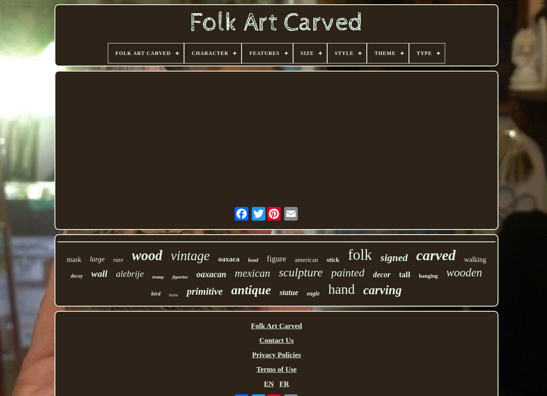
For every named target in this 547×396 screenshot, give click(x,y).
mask (74, 259)
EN (269, 384)
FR (284, 384)
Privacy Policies (276, 355)
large (97, 259)
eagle (313, 293)
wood (147, 255)
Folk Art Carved (276, 326)
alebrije (130, 274)
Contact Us (276, 340)
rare (118, 260)
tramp (158, 276)
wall (99, 273)
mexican (252, 273)
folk (360, 255)
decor (382, 274)
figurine (180, 276)
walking (475, 259)
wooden (464, 272)
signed (394, 257)
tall (404, 274)
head (253, 260)
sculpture (300, 272)
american (306, 259)
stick (333, 259)
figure (276, 258)
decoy (77, 276)
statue (288, 292)
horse (173, 295)
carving (382, 290)
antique (251, 290)
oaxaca (228, 259)
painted (348, 273)
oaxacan (211, 274)
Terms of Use (276, 369)
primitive (204, 291)
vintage (190, 255)
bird (156, 293)
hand (341, 289)
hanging (428, 276)
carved (436, 255)
